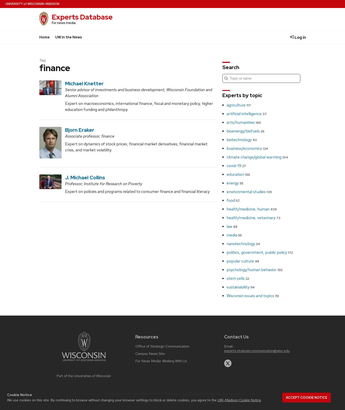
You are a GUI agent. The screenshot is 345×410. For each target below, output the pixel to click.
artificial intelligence (247, 113)
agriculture (239, 105)
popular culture (243, 261)
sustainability (241, 287)
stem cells (238, 278)
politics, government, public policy (260, 252)
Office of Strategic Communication (162, 346)
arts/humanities (244, 122)
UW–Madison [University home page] (32, 4)
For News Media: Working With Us (161, 361)
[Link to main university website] (84, 362)
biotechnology (242, 139)
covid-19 (236, 165)
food (233, 200)
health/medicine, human (252, 209)
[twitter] (228, 363)
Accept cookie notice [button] (306, 397)
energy (235, 183)
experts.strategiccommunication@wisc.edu (257, 351)
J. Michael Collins (85, 177)
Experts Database (82, 17)
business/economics (247, 148)
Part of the (84, 376)
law (232, 226)
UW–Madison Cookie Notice (239, 400)
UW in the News (68, 37)
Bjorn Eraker (79, 130)
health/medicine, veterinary (253, 217)
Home (44, 37)
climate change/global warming (257, 157)
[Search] (261, 78)
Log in (298, 37)
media (234, 235)
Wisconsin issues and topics (253, 295)
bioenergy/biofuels (245, 131)
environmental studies (249, 191)
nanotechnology (243, 243)
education (238, 174)
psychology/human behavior (255, 269)
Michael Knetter (84, 83)
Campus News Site (150, 354)
